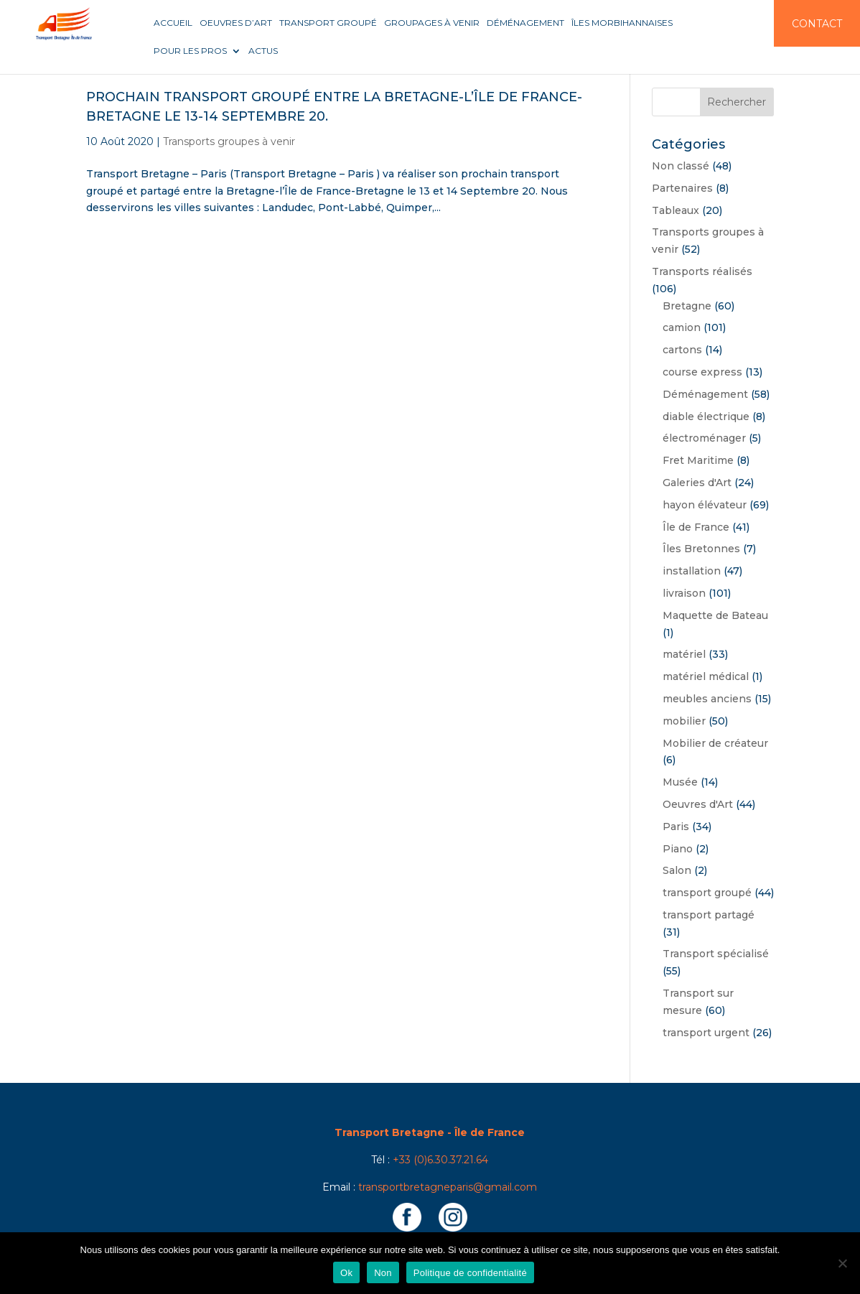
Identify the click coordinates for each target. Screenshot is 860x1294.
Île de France (696, 527)
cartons (682, 349)
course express (702, 372)
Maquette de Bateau (715, 615)
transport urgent (706, 1032)
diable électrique (706, 416)
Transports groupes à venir (229, 141)
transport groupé (707, 892)
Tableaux (675, 210)
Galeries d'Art (697, 482)
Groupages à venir (432, 23)
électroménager (704, 438)
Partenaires (682, 188)
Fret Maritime (698, 460)
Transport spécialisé (716, 953)
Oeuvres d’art (236, 23)
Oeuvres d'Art (698, 804)
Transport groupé (328, 23)
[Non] (842, 1263)
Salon (677, 870)
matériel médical (706, 676)
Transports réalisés (702, 271)
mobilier (684, 721)
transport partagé (708, 914)
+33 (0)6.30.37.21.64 (440, 1159)
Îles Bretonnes (701, 548)
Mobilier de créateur (715, 743)
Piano (678, 848)
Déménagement (525, 23)
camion (682, 327)
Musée (680, 782)
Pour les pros (190, 51)
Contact (817, 23)
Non (383, 1272)
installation (692, 570)
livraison (684, 593)
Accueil (173, 23)
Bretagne (687, 305)
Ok (346, 1272)
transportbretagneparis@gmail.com (447, 1187)
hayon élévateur (705, 504)
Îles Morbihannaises (622, 23)
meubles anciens (707, 698)
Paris (676, 826)
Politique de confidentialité (470, 1272)
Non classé (680, 165)
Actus (263, 51)
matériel (684, 654)
